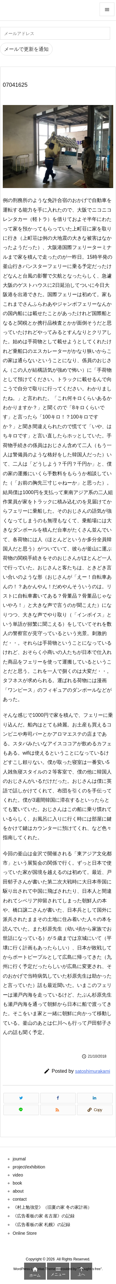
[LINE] (21, 1110)
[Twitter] (21, 1098)
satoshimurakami (92, 1071)
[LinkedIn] (95, 1098)
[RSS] (58, 1110)
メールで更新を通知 (26, 49)
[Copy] (95, 1110)
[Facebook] (58, 1098)
